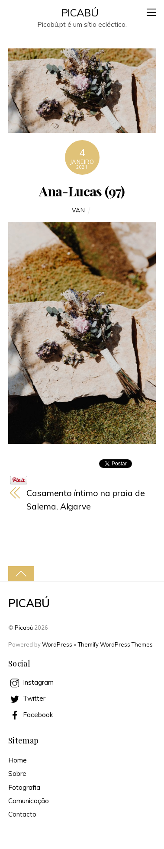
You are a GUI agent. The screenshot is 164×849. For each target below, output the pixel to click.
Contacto (22, 814)
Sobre (17, 773)
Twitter (26, 698)
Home (17, 760)
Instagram (31, 682)
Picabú (24, 627)
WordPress (57, 644)
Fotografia (24, 787)
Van (78, 210)
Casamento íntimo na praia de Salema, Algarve (85, 499)
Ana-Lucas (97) (82, 191)
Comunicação (28, 801)
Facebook (30, 715)
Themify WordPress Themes (115, 644)
